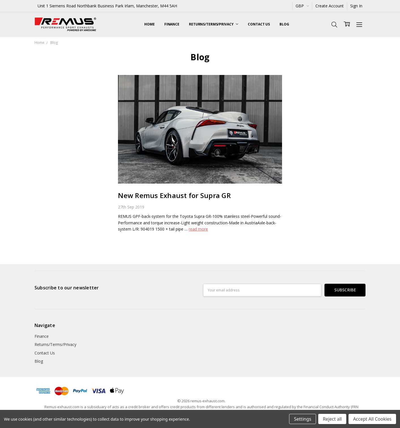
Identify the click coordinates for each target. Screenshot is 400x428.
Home (149, 24)
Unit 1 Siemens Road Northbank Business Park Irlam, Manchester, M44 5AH (107, 5)
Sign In (356, 5)
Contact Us (259, 24)
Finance (171, 24)
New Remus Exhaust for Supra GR (174, 195)
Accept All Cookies (372, 419)
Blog (284, 24)
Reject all (332, 419)
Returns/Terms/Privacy (213, 24)
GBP (302, 5)
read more (198, 229)
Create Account (329, 5)
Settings (302, 419)
